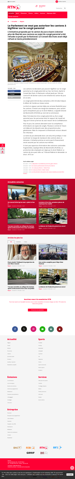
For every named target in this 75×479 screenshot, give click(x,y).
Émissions (24, 13)
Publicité (9, 421)
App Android (60, 329)
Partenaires (10, 426)
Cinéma (40, 383)
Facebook (15, 329)
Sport (17, 13)
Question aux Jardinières (12, 394)
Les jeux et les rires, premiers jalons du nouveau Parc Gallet (51, 203)
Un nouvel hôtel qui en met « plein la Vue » (21, 203)
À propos (9, 412)
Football (40, 342)
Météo (39, 388)
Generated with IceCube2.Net (23, 466)
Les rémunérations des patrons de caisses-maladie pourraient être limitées (43, 172)
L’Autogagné (10, 397)
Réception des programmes (13, 415)
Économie (9, 351)
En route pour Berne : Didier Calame (36, 170)
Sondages (9, 399)
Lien (11, 97)
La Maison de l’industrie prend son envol (52, 226)
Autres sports (41, 367)
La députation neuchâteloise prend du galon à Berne (40, 163)
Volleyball (40, 351)
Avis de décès (41, 399)
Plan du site (25, 463)
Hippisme (40, 359)
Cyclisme (40, 353)
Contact (9, 435)
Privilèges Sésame (42, 386)
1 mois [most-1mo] (25, 241)
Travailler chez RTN (11, 423)
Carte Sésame (10, 418)
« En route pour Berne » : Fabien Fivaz (36, 168)
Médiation (9, 429)
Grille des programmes (12, 388)
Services (42, 13)
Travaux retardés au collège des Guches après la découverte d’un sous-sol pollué (21, 227)
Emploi (40, 397)
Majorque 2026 (51, 13)
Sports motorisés (42, 364)
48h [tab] (11, 241)
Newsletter (9, 437)
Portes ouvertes (13, 16)
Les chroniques (10, 383)
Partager (12, 91)
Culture (9, 353)
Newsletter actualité (11, 364)
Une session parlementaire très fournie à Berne (39, 165)
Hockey (40, 345)
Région (22, 21)
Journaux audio (10, 356)
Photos (30, 13)
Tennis (39, 361)
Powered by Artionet (12, 466)
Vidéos (36, 13)
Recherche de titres (11, 386)
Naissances (9, 391)
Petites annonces (42, 391)
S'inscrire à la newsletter (37, 310)
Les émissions (10, 380)
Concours (9, 402)
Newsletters (42, 329)
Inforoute (40, 394)
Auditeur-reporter (61, 1)
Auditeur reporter (11, 361)
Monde (9, 348)
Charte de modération (12, 432)
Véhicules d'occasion (43, 380)
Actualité (11, 13)
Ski (39, 356)
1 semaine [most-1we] (18, 241)
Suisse (8, 345)
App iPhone (51, 329)
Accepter (70, 474)
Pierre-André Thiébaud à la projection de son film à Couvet (21, 263)
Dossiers (9, 359)
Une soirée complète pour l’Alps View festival (51, 263)
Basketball (40, 348)
